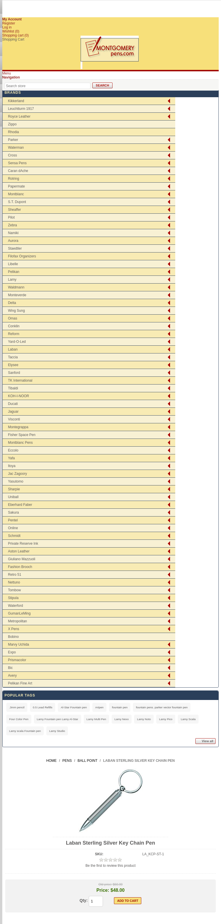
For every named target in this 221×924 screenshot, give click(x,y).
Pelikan (13, 272)
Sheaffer (14, 210)
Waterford (15, 606)
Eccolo (13, 450)
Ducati (13, 404)
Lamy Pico (165, 719)
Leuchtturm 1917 (21, 109)
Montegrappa (18, 427)
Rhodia (13, 132)
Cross (12, 155)
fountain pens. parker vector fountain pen (162, 707)
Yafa (11, 458)
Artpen (99, 707)
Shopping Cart (13, 39)
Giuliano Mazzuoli (21, 559)
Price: (102, 890)
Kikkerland (16, 101)
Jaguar (13, 412)
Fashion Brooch (20, 567)
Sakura (13, 512)
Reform (13, 334)
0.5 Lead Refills (42, 707)
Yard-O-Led (17, 342)
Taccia (13, 357)
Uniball (13, 497)
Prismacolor (17, 660)
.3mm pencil (16, 707)
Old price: (105, 884)
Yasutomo (15, 481)
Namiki (13, 233)
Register (8, 23)
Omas (12, 318)
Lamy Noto (144, 719)
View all (207, 741)
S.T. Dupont (17, 202)
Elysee (13, 365)
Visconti (14, 419)
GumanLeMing (19, 613)
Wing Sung (16, 311)
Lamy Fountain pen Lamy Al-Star (57, 719)
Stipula (13, 598)
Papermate (16, 186)
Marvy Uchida (18, 644)
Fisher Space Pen (21, 435)
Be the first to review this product (110, 866)
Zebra (12, 225)
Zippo (12, 124)
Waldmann (16, 287)
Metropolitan (17, 621)
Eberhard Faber (20, 505)
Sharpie (14, 489)
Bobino (13, 637)
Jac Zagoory (17, 474)
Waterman (16, 148)
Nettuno (14, 582)
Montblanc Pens (20, 443)
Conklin (14, 326)
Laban (13, 349)
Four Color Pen (18, 719)
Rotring (13, 179)
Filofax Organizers (22, 256)
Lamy (12, 280)
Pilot (11, 217)
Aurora (13, 241)
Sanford (14, 373)
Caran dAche (18, 171)
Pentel (13, 520)
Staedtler (15, 248)
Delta (12, 303)
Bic (10, 668)
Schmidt (14, 536)
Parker (13, 140)
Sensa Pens (17, 163)
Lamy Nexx (122, 719)
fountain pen (119, 707)
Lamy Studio (57, 730)
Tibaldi (13, 388)
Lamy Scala (188, 719)
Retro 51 (14, 575)
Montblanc (16, 194)
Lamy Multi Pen (96, 719)
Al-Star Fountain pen (74, 707)
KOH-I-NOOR (18, 396)
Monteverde (17, 295)
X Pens (13, 629)
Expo (12, 652)
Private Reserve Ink (23, 544)
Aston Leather (19, 551)
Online (13, 528)
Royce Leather (19, 116)
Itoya (12, 466)
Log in (7, 27)
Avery (12, 676)
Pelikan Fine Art (20, 683)
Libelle (13, 264)
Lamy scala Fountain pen (25, 730)
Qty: (84, 900)
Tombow (14, 590)
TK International (20, 380)
